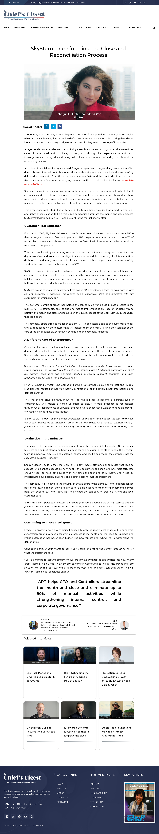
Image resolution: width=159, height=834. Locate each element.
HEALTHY (94, 789)
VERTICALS (64, 27)
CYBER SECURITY (98, 806)
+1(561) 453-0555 (17, 808)
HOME (6, 27)
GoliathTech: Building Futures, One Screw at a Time (41, 731)
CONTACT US (62, 797)
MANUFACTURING (98, 793)
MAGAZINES (20, 27)
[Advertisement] (93, 14)
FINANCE (94, 784)
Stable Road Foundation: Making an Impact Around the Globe (116, 731)
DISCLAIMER (63, 802)
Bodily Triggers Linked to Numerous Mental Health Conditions (58, 2)
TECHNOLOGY (83, 27)
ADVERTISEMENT (135, 27)
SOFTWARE (95, 797)
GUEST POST (102, 27)
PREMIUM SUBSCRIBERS (42, 27)
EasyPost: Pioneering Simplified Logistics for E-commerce (41, 677)
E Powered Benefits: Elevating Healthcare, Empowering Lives (76, 731)
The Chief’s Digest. (35, 825)
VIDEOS (60, 793)
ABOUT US (61, 789)
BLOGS (117, 27)
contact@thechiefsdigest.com (25, 804)
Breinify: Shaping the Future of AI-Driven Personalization (76, 677)
